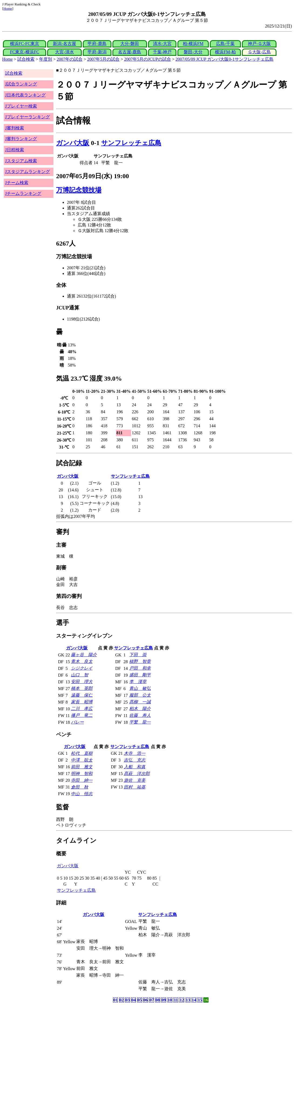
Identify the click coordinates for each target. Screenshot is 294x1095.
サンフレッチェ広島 (131, 142)
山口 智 (79, 675)
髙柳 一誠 (140, 702)
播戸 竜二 (82, 715)
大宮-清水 (64, 52)
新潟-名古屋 (64, 43)
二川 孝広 (82, 708)
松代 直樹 (82, 753)
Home (7, 8)
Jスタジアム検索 (21, 161)
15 (200, 1000)
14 (194, 1000)
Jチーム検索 (16, 182)
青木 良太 (82, 661)
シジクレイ (82, 668)
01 (115, 1000)
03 (127, 1000)
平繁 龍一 (140, 722)
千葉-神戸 (162, 52)
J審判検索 (14, 128)
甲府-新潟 (97, 52)
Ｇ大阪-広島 (259, 52)
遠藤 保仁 (82, 695)
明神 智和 (82, 773)
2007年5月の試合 (103, 59)
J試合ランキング (21, 84)
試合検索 (26, 59)
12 (182, 1000)
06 (145, 1000)
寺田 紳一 (82, 780)
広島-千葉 (225, 43)
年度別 (45, 59)
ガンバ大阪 (72, 142)
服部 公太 (140, 695)
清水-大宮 (162, 43)
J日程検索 (14, 149)
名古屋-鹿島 (129, 52)
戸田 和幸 (140, 668)
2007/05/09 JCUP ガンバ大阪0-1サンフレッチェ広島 (225, 59)
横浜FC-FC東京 (24, 43)
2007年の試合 (70, 59)
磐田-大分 (193, 52)
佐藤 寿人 (140, 715)
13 (188, 1000)
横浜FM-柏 (225, 52)
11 (176, 1000)
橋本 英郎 (82, 688)
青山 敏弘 (140, 688)
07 (151, 1000)
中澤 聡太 (82, 760)
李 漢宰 (137, 681)
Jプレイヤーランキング (27, 117)
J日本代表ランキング (25, 95)
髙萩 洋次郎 (137, 773)
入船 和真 (134, 767)
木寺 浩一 (134, 753)
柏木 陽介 (140, 708)
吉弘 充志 (134, 760)
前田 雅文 (82, 767)
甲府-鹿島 (97, 43)
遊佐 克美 (134, 780)
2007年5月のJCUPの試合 (147, 59)
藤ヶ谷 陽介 (84, 654)
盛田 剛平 (140, 675)
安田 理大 (82, 681)
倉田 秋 (79, 787)
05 (140, 1000)
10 (170, 1000)
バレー (77, 722)
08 (158, 1000)
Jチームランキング (23, 193)
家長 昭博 (82, 702)
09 (164, 1000)
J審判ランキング (21, 138)
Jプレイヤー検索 (21, 106)
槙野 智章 (140, 661)
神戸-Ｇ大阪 (259, 43)
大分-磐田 (129, 43)
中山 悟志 (82, 793)
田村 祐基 (134, 787)
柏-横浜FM (193, 43)
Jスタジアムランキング (27, 171)
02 (121, 1000)
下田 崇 (137, 654)
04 (133, 1000)
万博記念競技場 (78, 190)
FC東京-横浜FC (24, 52)
